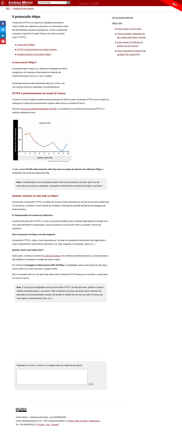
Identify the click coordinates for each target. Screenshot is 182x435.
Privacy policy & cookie (78, 424)
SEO (8, 8)
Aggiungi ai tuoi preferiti (23, 8)
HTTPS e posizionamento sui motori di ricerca (37, 49)
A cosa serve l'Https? (26, 45)
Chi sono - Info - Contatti (47, 427)
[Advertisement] (86, 51)
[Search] (52, 2)
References (94, 424)
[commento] (52, 378)
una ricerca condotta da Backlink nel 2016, (38, 109)
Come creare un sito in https (129, 29)
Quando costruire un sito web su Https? (34, 54)
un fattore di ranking (51, 256)
